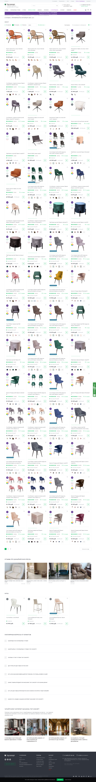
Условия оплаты (39, 759)
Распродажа (51, 766)
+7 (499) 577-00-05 (85, 4)
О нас (20, 757)
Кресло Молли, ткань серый (56, 84)
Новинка (24, 24)
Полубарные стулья (53, 759)
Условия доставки (40, 761)
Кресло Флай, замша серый (34, 153)
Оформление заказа (40, 757)
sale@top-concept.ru (82, 755)
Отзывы (72, 1)
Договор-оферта (40, 764)
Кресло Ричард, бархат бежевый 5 (79, 291)
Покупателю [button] (62, 1)
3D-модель (16, 24)
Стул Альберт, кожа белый (12, 617)
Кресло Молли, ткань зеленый (78, 84)
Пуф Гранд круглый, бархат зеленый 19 (58, 222)
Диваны (50, 764)
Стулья (50, 757)
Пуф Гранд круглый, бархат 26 (13, 359)
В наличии (8, 24)
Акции (50, 769)
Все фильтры (41, 24)
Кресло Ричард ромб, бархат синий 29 (58, 463)
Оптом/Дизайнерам (23, 762)
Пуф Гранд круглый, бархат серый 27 (36, 256)
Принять (60, 779)
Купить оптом (22, 759)
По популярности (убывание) (79, 25)
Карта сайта (38, 766)
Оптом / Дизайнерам (80, 1)
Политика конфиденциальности (25, 764)
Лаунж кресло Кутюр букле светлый (79, 121)
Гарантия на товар (40, 762)
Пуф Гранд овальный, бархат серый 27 (80, 359)
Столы (50, 761)
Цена (30, 25)
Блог (68, 1)
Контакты (88, 1)
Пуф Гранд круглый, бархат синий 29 (79, 222)
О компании (54, 1)
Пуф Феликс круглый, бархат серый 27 (15, 153)
